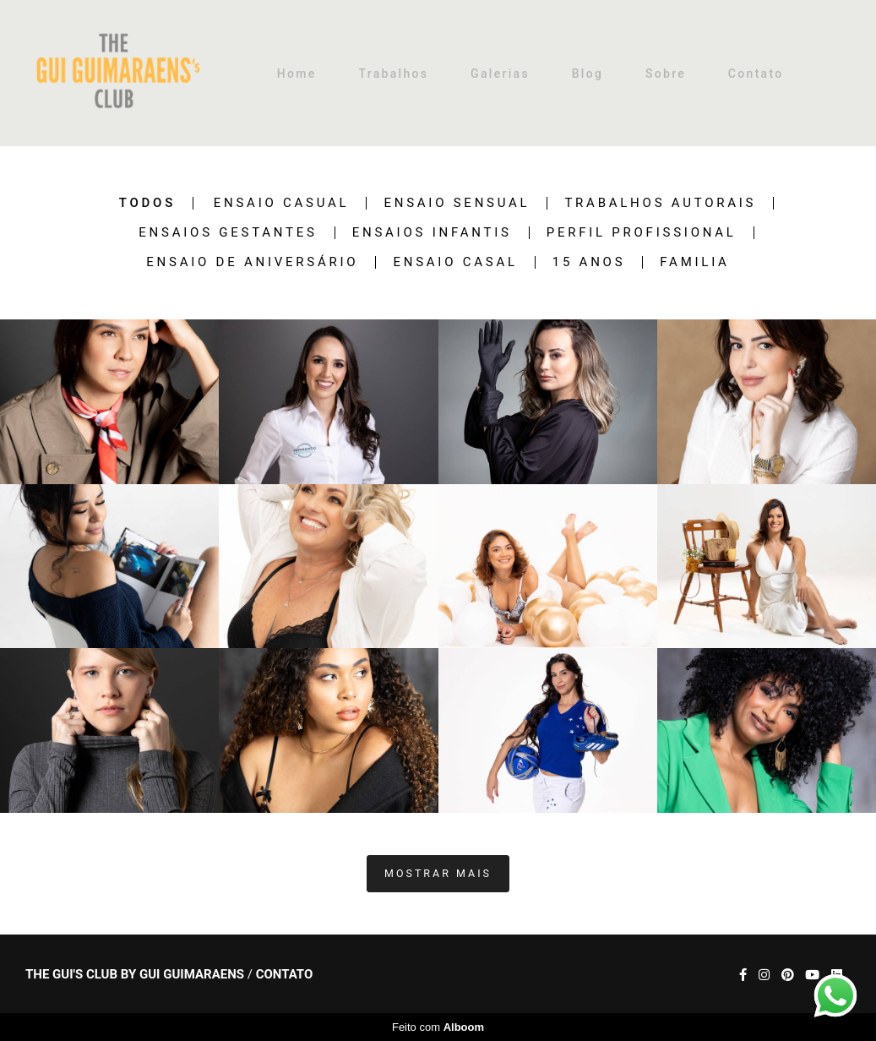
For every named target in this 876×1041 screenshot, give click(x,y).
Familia (694, 262)
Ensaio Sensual (457, 203)
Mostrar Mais (438, 873)
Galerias (500, 73)
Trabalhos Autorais (660, 203)
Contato (756, 73)
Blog (588, 73)
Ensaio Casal (455, 262)
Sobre (665, 73)
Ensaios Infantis (432, 232)
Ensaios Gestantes (228, 232)
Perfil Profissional (642, 232)
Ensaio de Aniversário (252, 262)
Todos (147, 203)
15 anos (589, 262)
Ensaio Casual (282, 203)
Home (297, 73)
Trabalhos (393, 73)
